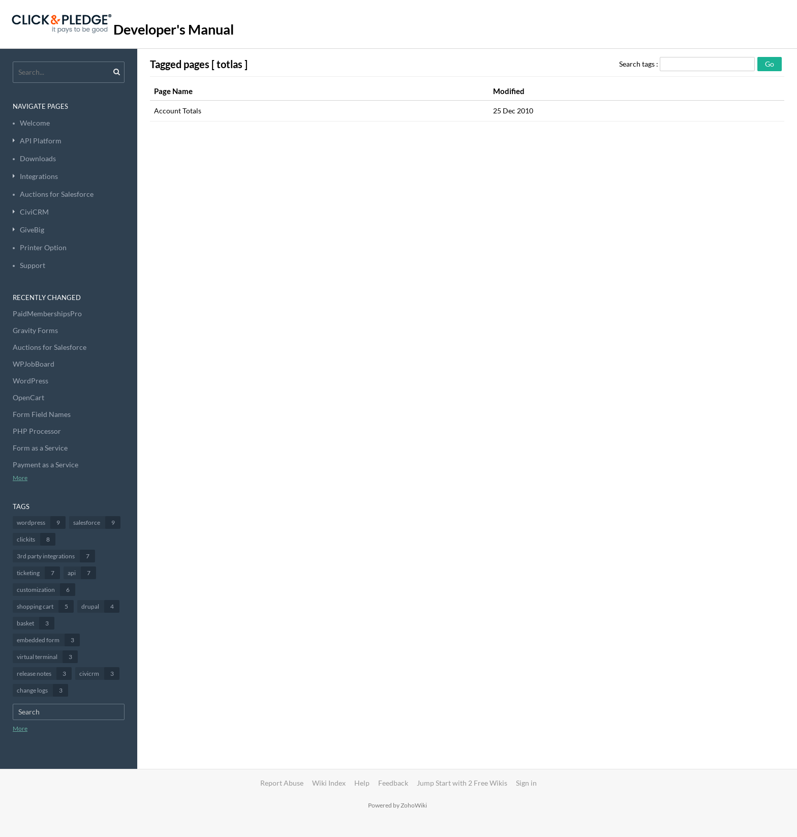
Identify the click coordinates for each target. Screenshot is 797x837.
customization (46, 589)
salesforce (96, 522)
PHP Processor (37, 431)
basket (35, 623)
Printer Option (43, 247)
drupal (100, 606)
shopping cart (45, 606)
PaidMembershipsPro (47, 313)
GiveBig (32, 229)
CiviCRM (34, 211)
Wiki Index (329, 783)
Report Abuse (281, 783)
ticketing (38, 572)
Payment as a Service (45, 464)
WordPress (30, 380)
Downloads (38, 158)
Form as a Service (40, 447)
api (82, 572)
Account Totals (177, 110)
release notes (44, 673)
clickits (36, 539)
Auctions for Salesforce (57, 194)
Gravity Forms (35, 330)
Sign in (526, 783)
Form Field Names (42, 414)
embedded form (48, 640)
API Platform (41, 140)
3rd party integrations (56, 556)
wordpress (41, 522)
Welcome (35, 122)
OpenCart (28, 397)
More (20, 478)
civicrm (99, 673)
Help (362, 783)
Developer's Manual (173, 29)
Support (32, 265)
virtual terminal (47, 656)
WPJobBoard (33, 364)
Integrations (39, 176)
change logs (42, 690)
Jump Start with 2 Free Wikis (463, 783)
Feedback (393, 783)
